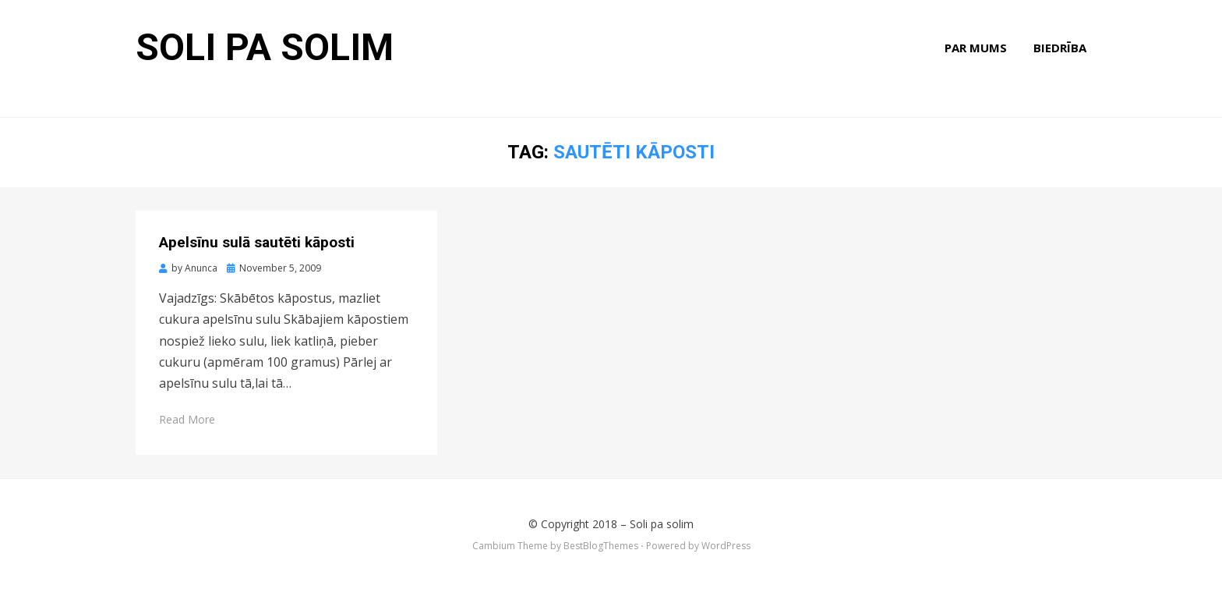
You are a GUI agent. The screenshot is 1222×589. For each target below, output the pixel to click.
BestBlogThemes (600, 545)
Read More (187, 419)
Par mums (976, 47)
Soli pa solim (265, 47)
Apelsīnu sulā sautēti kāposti (257, 242)
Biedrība (1059, 47)
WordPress (726, 545)
